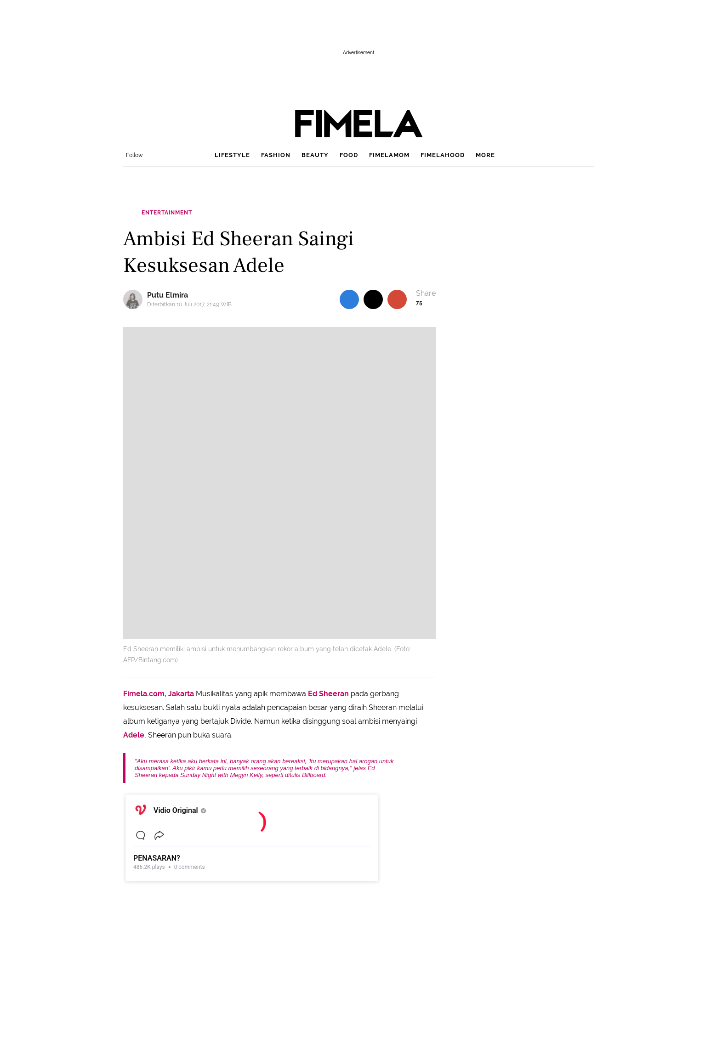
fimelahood (443, 155)
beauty (315, 155)
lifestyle (232, 155)
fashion (275, 155)
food (349, 155)
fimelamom (389, 155)
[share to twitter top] (373, 299)
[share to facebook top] (349, 299)
